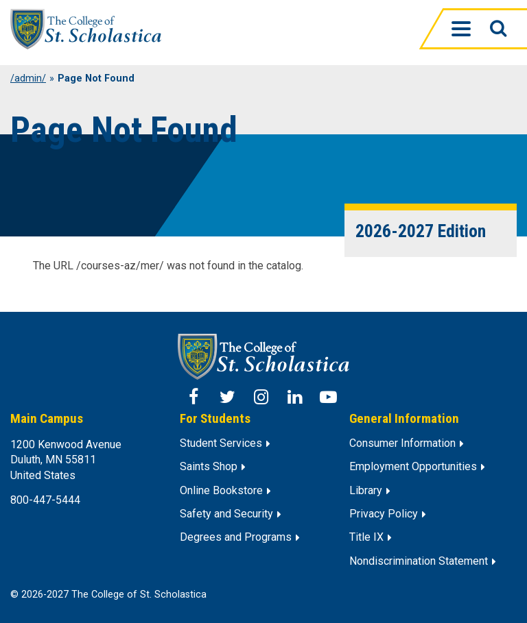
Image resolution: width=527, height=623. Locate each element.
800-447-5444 (45, 499)
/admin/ (28, 78)
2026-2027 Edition (420, 231)
